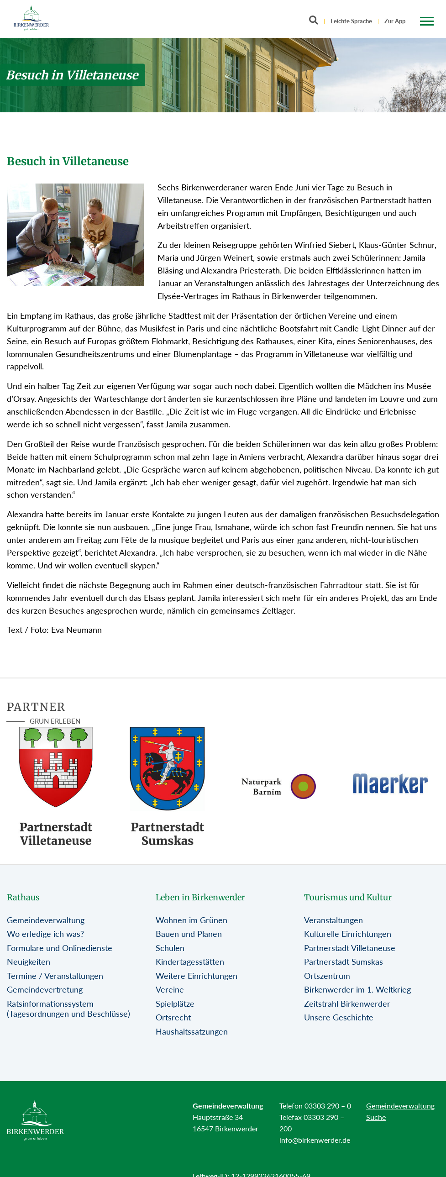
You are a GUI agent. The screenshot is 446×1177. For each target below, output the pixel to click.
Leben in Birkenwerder (200, 897)
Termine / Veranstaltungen (55, 976)
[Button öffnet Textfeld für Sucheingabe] (316, 21)
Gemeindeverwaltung (45, 920)
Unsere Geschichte (338, 1017)
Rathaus (23, 897)
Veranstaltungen (333, 920)
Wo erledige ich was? (45, 934)
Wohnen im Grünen (191, 920)
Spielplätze (175, 1003)
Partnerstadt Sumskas (343, 961)
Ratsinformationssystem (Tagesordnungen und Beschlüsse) (68, 1008)
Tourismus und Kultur (348, 897)
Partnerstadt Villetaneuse (349, 948)
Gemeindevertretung (45, 989)
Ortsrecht (173, 1017)
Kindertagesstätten (190, 961)
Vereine (170, 989)
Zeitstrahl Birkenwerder (347, 1003)
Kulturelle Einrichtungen (347, 934)
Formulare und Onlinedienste (59, 948)
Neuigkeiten (28, 961)
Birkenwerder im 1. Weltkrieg (357, 989)
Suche (376, 1117)
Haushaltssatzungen (192, 1031)
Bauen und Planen (189, 934)
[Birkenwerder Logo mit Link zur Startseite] (31, 18)
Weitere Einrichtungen (196, 976)
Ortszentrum (327, 976)
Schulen (170, 948)
